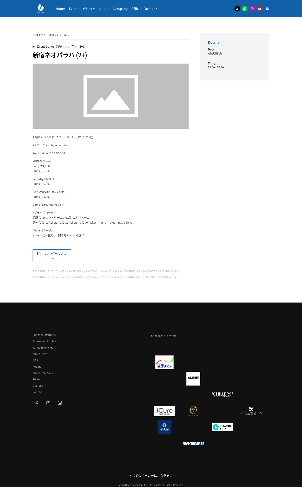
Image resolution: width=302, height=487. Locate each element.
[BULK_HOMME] (251, 395)
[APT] (164, 346)
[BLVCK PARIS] (193, 346)
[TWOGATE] (222, 362)
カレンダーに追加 (55, 253)
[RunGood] (193, 395)
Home (60, 8)
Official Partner (143, 8)
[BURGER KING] (164, 378)
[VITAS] (193, 378)
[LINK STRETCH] (193, 411)
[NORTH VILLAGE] (193, 427)
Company (120, 8)
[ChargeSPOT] (222, 427)
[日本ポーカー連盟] (222, 443)
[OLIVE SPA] (222, 411)
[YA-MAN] (251, 378)
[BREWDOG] (251, 362)
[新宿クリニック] (251, 411)
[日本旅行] (164, 362)
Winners (89, 8)
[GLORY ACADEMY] (193, 362)
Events (74, 8)
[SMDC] (251, 427)
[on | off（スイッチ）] (164, 443)
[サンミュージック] (222, 346)
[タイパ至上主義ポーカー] (251, 346)
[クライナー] (222, 378)
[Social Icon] (36, 402)
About (104, 8)
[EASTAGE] (193, 443)
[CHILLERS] (222, 395)
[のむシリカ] (164, 395)
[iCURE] (164, 411)
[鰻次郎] (164, 427)
